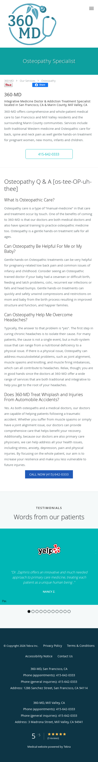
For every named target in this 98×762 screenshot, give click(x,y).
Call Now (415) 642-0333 (49, 474)
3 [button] (37, 611)
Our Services (27, 81)
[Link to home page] (40, 24)
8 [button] (57, 611)
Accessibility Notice (38, 656)
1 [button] (29, 611)
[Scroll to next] (95, 551)
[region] (49, 567)
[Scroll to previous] (3, 551)
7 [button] (53, 611)
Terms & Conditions (81, 646)
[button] (91, 8)
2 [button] (33, 611)
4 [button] (41, 611)
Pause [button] (4, 601)
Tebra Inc (32, 646)
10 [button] (65, 611)
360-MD (9, 81)
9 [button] (61, 611)
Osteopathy (48, 81)
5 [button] (45, 611)
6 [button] (49, 611)
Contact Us (65, 656)
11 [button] (69, 611)
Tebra (67, 747)
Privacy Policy (52, 646)
